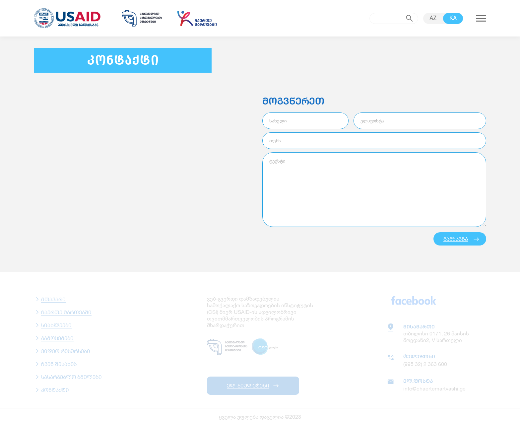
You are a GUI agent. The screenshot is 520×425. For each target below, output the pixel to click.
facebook (413, 300)
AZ (433, 18)
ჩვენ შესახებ (59, 364)
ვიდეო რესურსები (65, 351)
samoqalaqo (142, 18)
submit (409, 18)
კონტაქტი (55, 390)
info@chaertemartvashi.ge (434, 388)
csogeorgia (266, 347)
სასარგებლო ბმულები (71, 377)
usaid (70, 18)
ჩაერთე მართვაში (66, 312)
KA (453, 18)
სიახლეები (56, 325)
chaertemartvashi (197, 18)
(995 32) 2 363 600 (425, 364)
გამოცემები (57, 338)
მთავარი (53, 299)
